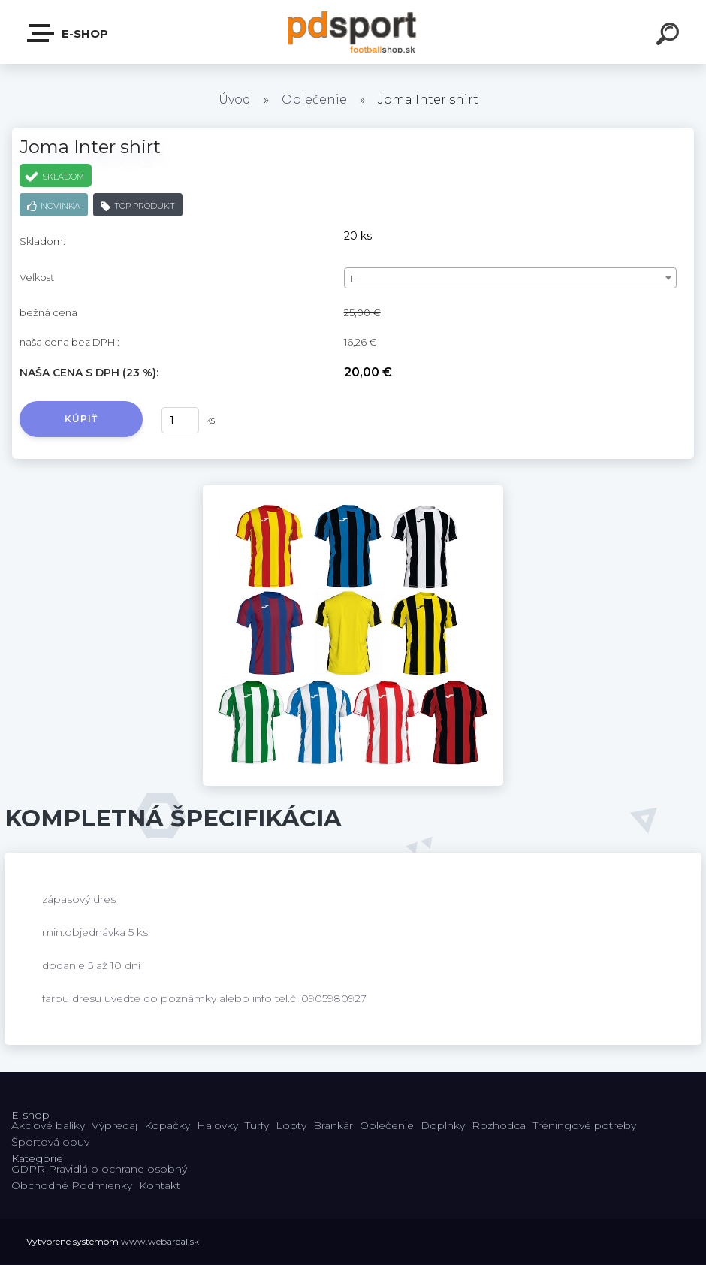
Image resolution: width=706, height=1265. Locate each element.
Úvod (235, 99)
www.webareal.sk (160, 1241)
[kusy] (180, 420)
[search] (669, 36)
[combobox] (510, 277)
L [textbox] (353, 279)
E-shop (68, 33)
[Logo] (353, 32)
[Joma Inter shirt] (353, 490)
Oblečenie (314, 99)
